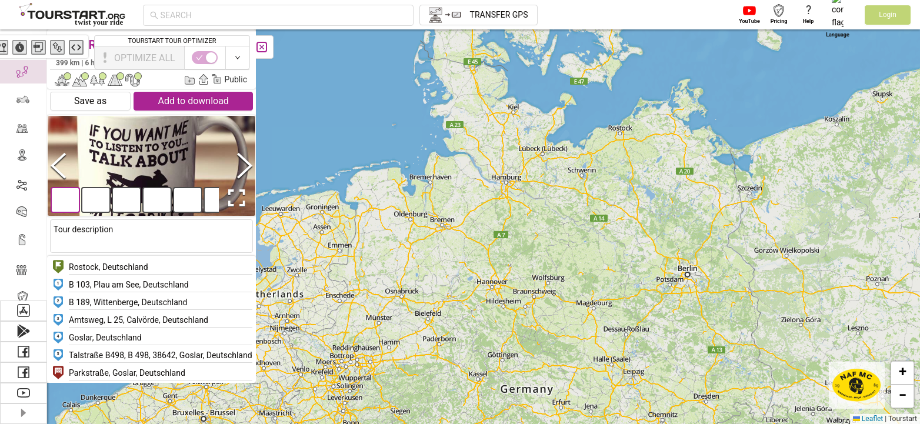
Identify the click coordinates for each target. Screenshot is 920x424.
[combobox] (283, 15)
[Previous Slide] (58, 165)
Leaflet (868, 419)
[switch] (869, 57)
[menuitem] (23, 43)
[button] (621, 121)
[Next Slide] (244, 165)
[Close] (261, 47)
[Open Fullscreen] (234, 198)
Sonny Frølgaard (216, 62)
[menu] (23, 165)
